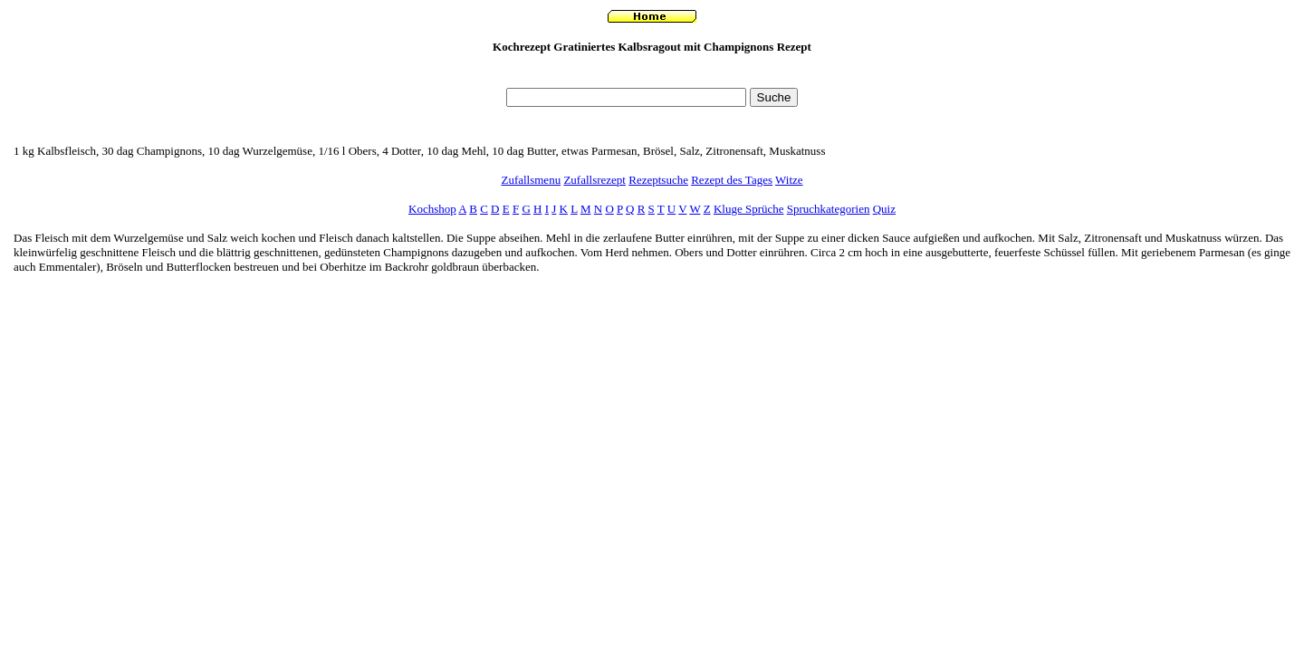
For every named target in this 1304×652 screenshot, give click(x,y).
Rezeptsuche (658, 180)
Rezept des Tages (731, 180)
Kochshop (432, 209)
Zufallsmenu (531, 180)
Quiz (884, 209)
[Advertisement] (652, 75)
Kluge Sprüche (749, 209)
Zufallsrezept (594, 180)
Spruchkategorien (828, 209)
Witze (789, 180)
